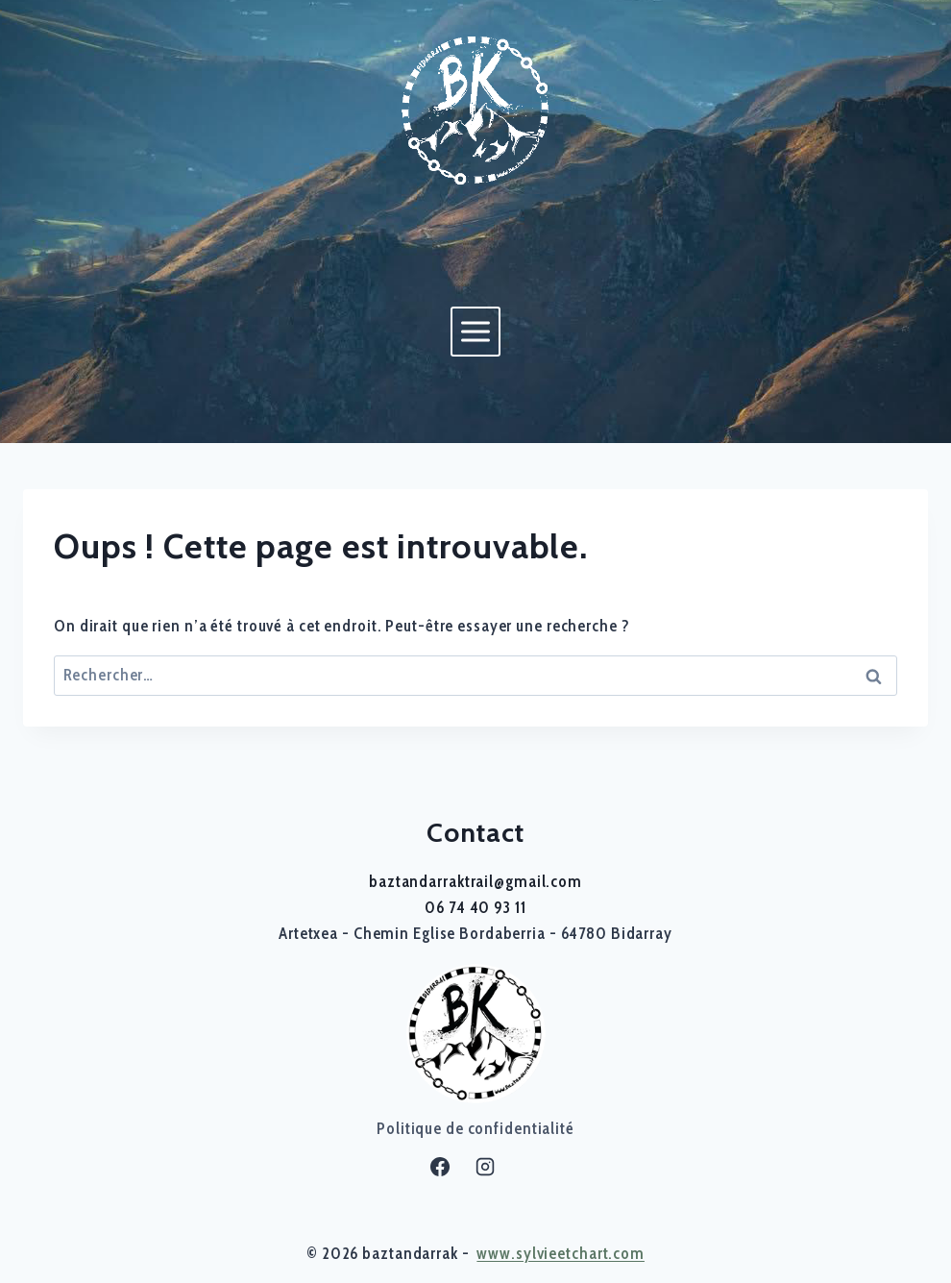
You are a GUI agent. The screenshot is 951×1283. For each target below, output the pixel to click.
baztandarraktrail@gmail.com (475, 881)
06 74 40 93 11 (475, 907)
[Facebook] (440, 1166)
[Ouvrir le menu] (475, 331)
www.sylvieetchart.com (560, 1253)
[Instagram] (485, 1166)
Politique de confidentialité (475, 1128)
